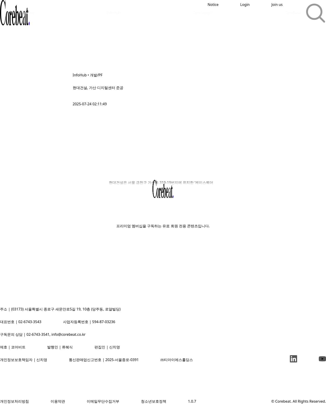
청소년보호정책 (153, 401)
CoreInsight (203, 12)
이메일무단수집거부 (103, 401)
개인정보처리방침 (14, 401)
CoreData (293, 12)
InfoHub (114, 12)
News (29, 12)
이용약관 (58, 401)
